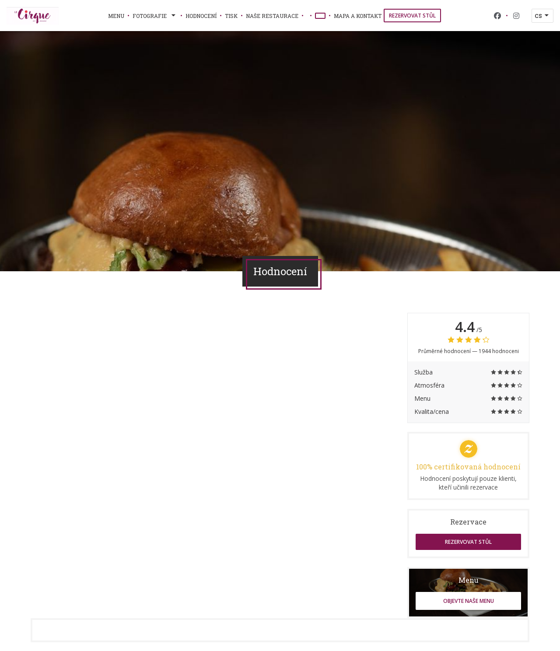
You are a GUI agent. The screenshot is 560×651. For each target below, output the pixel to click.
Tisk (231, 15)
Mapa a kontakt (358, 15)
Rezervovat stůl (412, 15)
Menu (116, 15)
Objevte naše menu (468, 601)
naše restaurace (272, 15)
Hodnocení (201, 15)
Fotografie (155, 15)
